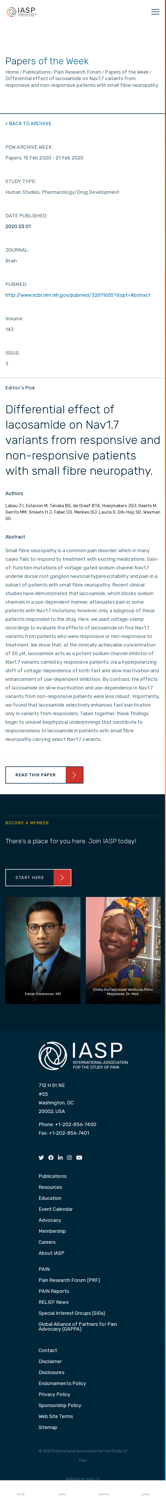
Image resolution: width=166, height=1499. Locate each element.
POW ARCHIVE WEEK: (29, 147)
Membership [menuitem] (52, 1231)
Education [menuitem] (50, 1198)
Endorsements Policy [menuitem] (62, 1383)
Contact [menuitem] (48, 1350)
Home (21, 1490)
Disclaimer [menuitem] (50, 1361)
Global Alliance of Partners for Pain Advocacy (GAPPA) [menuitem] (78, 1327)
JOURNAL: (17, 250)
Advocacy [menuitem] (50, 1220)
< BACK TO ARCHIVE (28, 124)
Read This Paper (36, 775)
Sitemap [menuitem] (48, 1427)
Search (103, 1490)
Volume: (14, 319)
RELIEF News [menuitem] (54, 1302)
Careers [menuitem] (47, 1242)
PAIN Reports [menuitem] (54, 1291)
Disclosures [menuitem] (51, 1372)
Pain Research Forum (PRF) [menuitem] (69, 1280)
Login (145, 1490)
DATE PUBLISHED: (26, 216)
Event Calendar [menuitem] (56, 1209)
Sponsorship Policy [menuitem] (60, 1405)
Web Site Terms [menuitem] (56, 1416)
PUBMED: (16, 284)
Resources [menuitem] (50, 1187)
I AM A (62, 1490)
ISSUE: (12, 353)
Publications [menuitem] (53, 1176)
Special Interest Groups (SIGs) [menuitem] (72, 1313)
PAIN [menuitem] (44, 1269)
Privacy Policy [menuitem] (54, 1394)
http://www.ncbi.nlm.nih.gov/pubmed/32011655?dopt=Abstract (77, 295)
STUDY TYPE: (20, 181)
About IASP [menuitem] (52, 1253)
